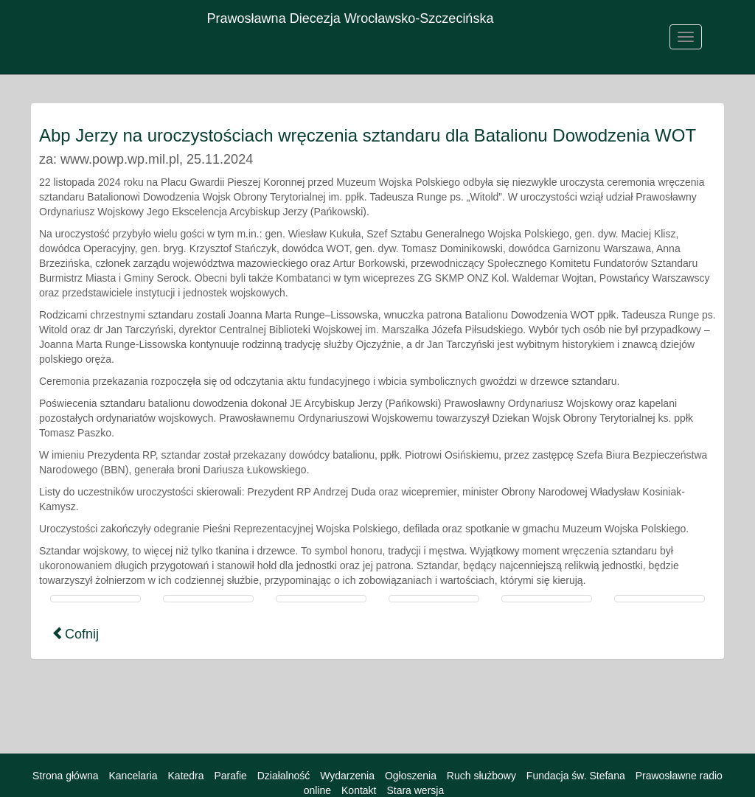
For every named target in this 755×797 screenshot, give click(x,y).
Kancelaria (132, 776)
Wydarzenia (347, 776)
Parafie (230, 776)
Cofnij (75, 633)
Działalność (283, 776)
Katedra (186, 776)
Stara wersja (415, 790)
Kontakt (358, 790)
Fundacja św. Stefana (575, 776)
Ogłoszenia (410, 776)
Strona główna (65, 776)
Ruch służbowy (481, 776)
